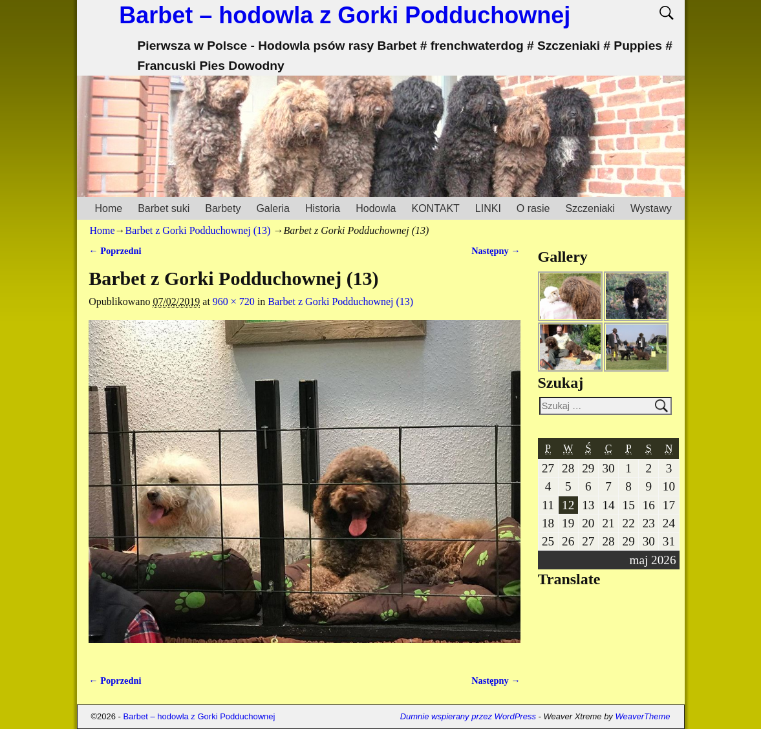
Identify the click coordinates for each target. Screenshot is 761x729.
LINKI (488, 208)
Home (109, 208)
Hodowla (376, 208)
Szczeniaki (589, 208)
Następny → (495, 251)
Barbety (223, 208)
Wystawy (651, 208)
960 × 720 (234, 301)
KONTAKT (435, 208)
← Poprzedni (115, 251)
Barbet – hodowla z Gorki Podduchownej (344, 15)
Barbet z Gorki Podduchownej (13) (198, 230)
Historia (322, 208)
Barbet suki (163, 208)
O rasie (533, 208)
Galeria (273, 208)
